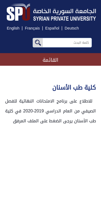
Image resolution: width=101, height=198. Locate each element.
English (13, 28)
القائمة (50, 60)
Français (32, 28)
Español (52, 28)
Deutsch (72, 28)
